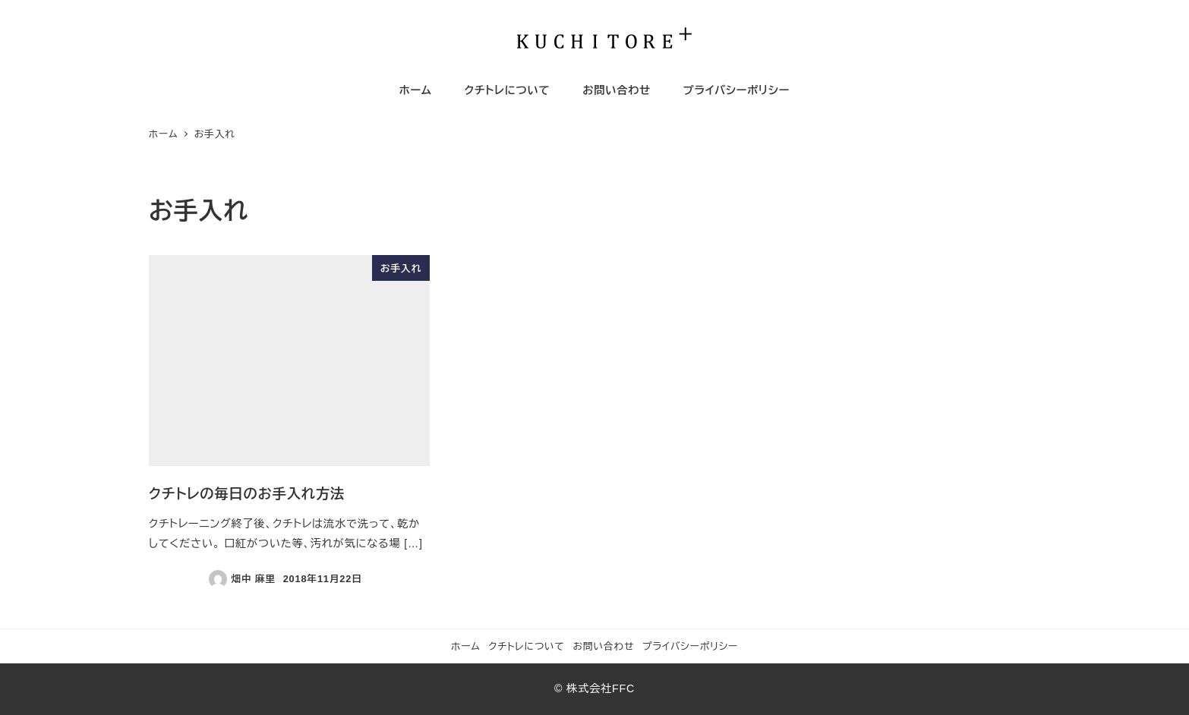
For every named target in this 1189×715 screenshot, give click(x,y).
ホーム (466, 646)
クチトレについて (526, 646)
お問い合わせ (603, 646)
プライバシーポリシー (690, 646)
